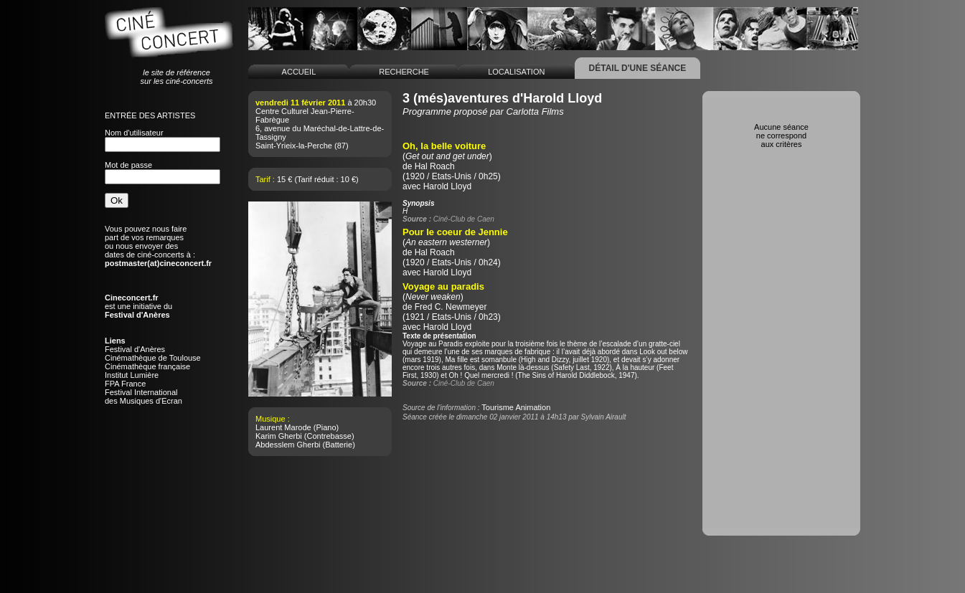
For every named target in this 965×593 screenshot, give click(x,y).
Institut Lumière (132, 375)
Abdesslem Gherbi (288, 444)
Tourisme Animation (515, 407)
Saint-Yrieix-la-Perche (293, 145)
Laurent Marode (283, 427)
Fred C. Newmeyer (451, 307)
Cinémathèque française (147, 366)
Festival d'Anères (135, 349)
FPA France (125, 383)
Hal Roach (435, 166)
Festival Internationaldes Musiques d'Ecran (143, 396)
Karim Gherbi (278, 436)
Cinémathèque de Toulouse (153, 358)
